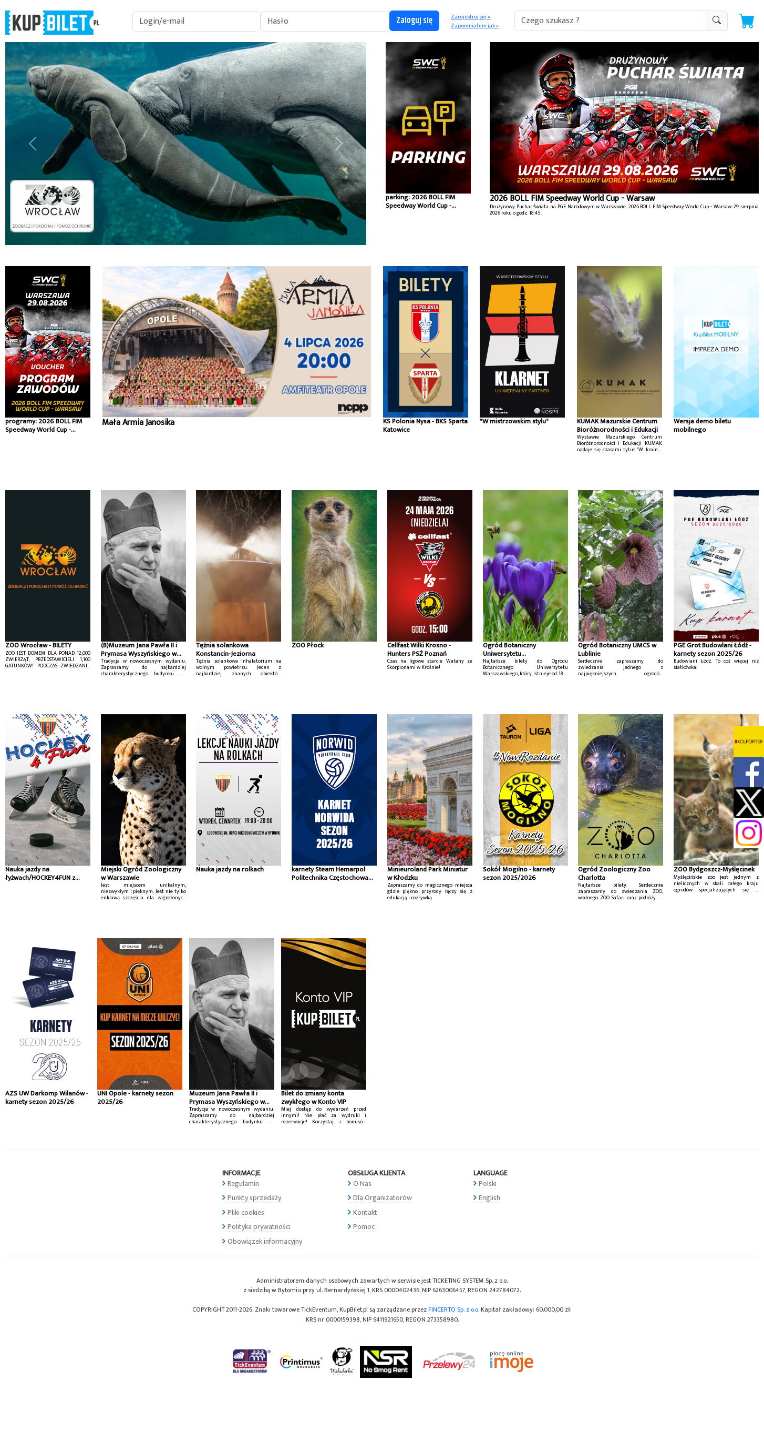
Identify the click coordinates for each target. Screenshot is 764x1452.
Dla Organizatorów (382, 1198)
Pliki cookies (246, 1212)
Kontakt (365, 1212)
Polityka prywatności (259, 1227)
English (489, 1198)
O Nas (362, 1183)
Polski (488, 1183)
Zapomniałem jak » (475, 26)
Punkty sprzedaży (254, 1198)
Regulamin (243, 1183)
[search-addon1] (610, 21)
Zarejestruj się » (470, 17)
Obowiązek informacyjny (265, 1241)
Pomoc (364, 1227)
